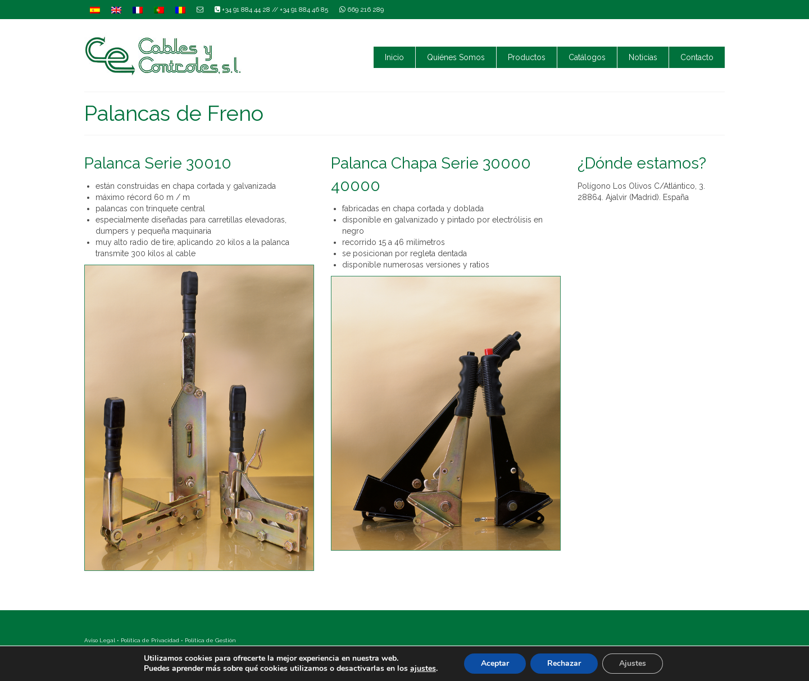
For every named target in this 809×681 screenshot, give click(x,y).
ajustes (423, 669)
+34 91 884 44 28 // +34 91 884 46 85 (271, 9)
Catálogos (587, 57)
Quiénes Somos (456, 57)
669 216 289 (361, 9)
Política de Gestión (210, 640)
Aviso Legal (99, 640)
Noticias (643, 57)
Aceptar (495, 663)
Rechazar (564, 663)
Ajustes (632, 663)
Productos (527, 57)
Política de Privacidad (150, 640)
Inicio (394, 57)
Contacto (696, 57)
